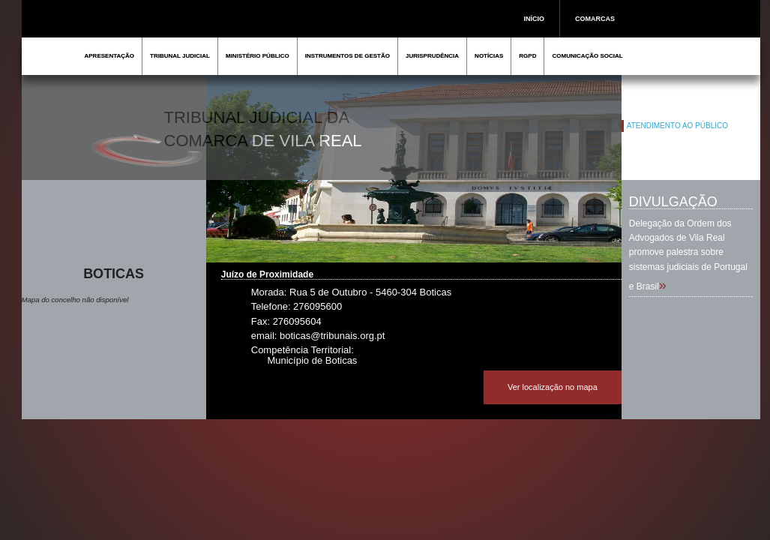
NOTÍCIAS (489, 55)
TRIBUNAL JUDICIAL (180, 55)
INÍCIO (534, 18)
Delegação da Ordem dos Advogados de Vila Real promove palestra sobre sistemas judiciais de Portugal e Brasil (688, 255)
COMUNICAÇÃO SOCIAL (587, 55)
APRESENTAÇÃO (110, 55)
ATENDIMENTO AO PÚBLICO (677, 126)
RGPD (527, 55)
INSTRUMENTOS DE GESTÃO (347, 55)
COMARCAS (595, 18)
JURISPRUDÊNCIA (432, 55)
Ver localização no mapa (553, 387)
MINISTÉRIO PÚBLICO (257, 55)
